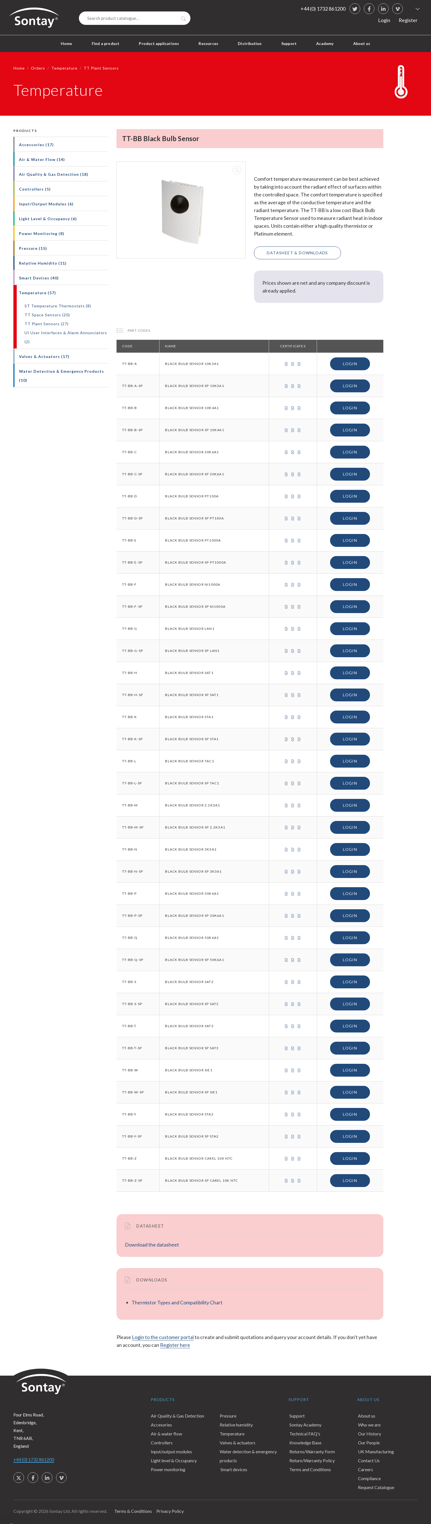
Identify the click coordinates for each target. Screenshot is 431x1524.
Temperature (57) (37, 292)
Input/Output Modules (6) (46, 203)
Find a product (106, 43)
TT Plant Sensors (101, 68)
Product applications (159, 43)
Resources (208, 43)
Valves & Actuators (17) (44, 356)
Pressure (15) (33, 248)
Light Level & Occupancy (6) (48, 218)
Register (408, 20)
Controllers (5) (35, 189)
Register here (175, 1345)
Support (289, 43)
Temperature (64, 68)
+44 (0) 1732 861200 (323, 9)
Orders (38, 68)
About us (362, 43)
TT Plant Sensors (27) (47, 323)
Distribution (249, 43)
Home (66, 43)
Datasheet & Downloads (297, 252)
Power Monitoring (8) (41, 233)
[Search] (134, 18)
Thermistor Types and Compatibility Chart (177, 1302)
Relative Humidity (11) (43, 263)
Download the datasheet (152, 1244)
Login (384, 20)
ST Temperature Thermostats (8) (58, 305)
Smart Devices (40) (39, 278)
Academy (324, 43)
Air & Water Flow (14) (42, 159)
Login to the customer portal (163, 1337)
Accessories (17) (36, 144)
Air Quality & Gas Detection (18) (53, 174)
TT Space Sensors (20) (47, 314)
